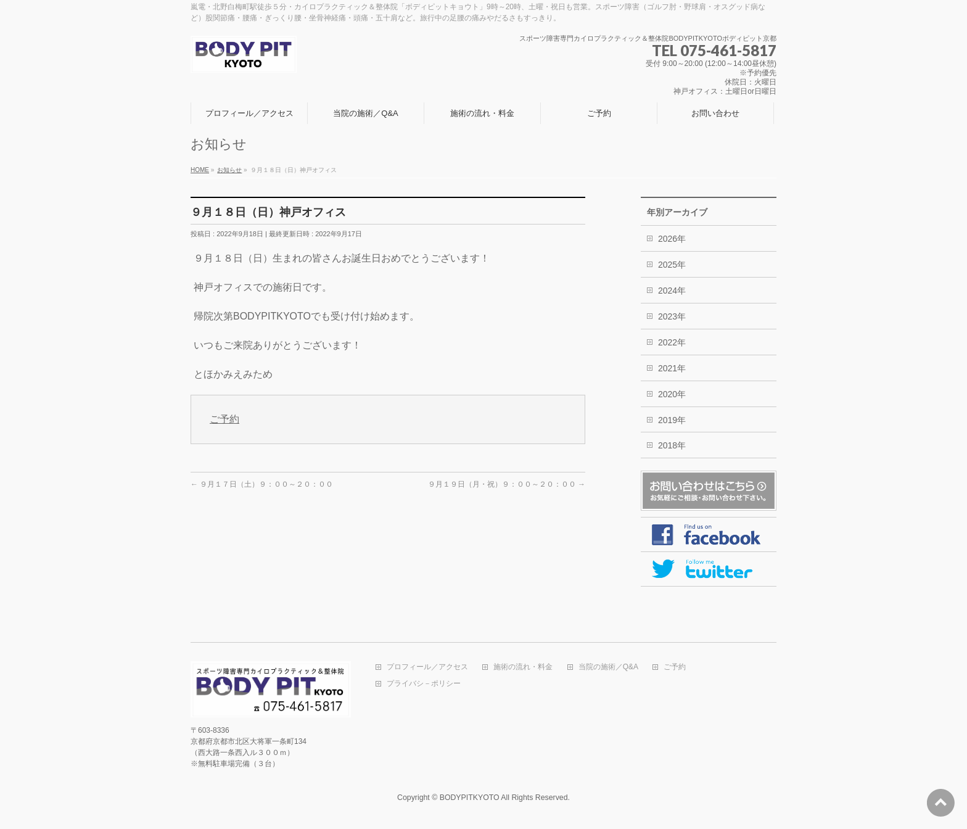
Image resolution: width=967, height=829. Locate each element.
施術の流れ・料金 (523, 667)
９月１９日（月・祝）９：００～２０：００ (506, 484)
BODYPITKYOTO (470, 797)
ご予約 (224, 419)
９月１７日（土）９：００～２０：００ (262, 484)
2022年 (672, 342)
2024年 (672, 290)
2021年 (672, 368)
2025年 (672, 265)
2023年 (672, 316)
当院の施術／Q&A (608, 667)
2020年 (672, 394)
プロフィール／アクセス (427, 667)
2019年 (672, 420)
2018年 (672, 445)
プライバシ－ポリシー (424, 684)
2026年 (672, 239)
